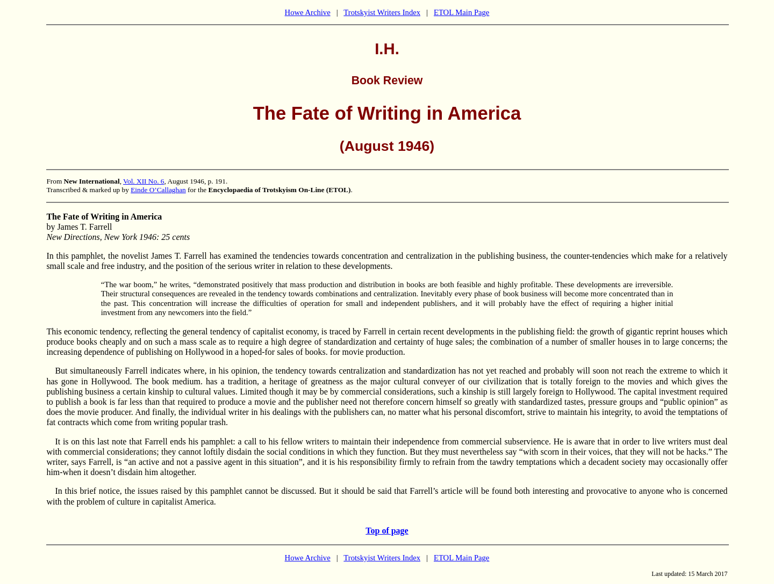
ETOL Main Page (461, 12)
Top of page (387, 530)
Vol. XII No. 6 (143, 181)
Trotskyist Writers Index (381, 12)
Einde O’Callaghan (158, 190)
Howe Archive (308, 12)
